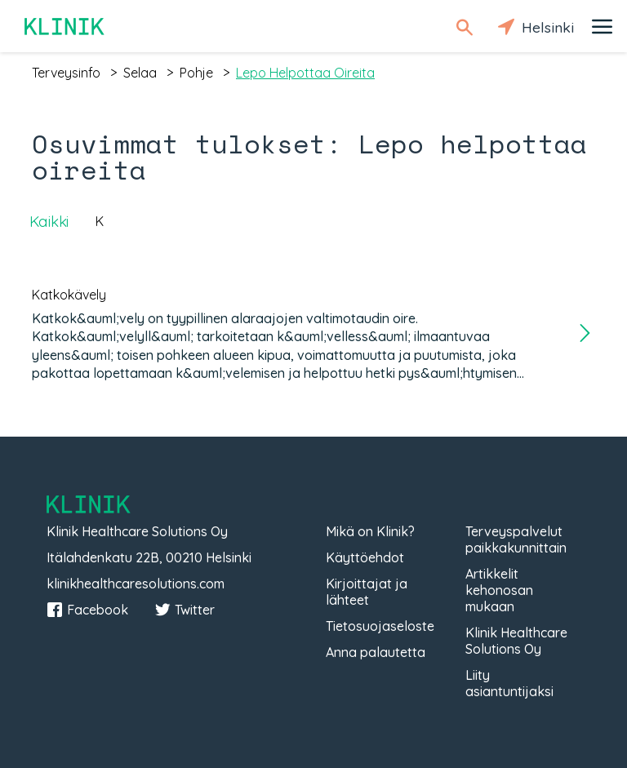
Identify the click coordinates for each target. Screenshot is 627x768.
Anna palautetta (375, 652)
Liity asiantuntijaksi (509, 683)
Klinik (65, 26)
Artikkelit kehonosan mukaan (499, 590)
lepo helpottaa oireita (305, 72)
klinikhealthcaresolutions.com (136, 583)
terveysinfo (66, 72)
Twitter (184, 610)
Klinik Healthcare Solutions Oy (516, 640)
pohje (196, 72)
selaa (140, 72)
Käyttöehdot (365, 557)
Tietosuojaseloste (380, 626)
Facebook (87, 610)
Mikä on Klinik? (370, 531)
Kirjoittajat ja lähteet (366, 591)
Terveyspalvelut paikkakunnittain (516, 539)
